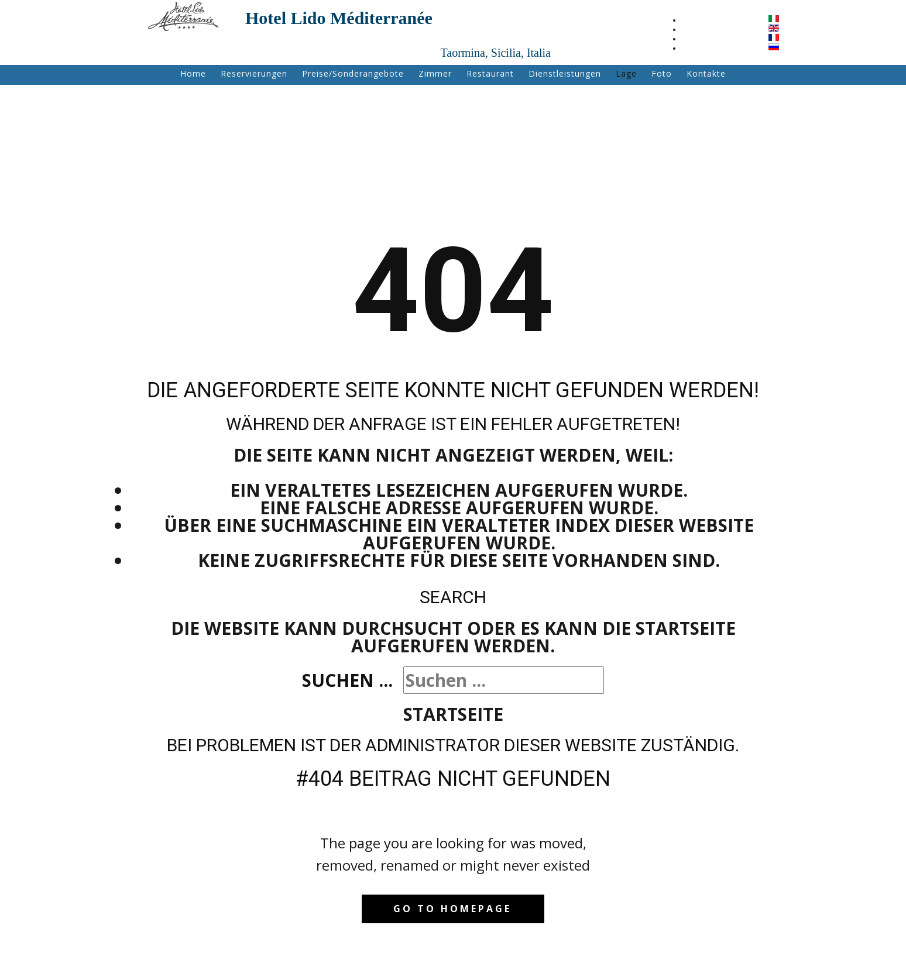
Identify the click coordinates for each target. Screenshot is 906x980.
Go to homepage (452, 908)
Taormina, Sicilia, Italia (495, 52)
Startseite (453, 714)
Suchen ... (347, 680)
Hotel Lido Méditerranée (339, 17)
